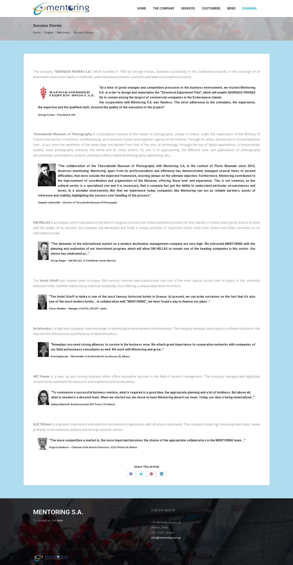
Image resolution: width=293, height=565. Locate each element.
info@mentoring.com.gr (166, 537)
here (60, 520)
